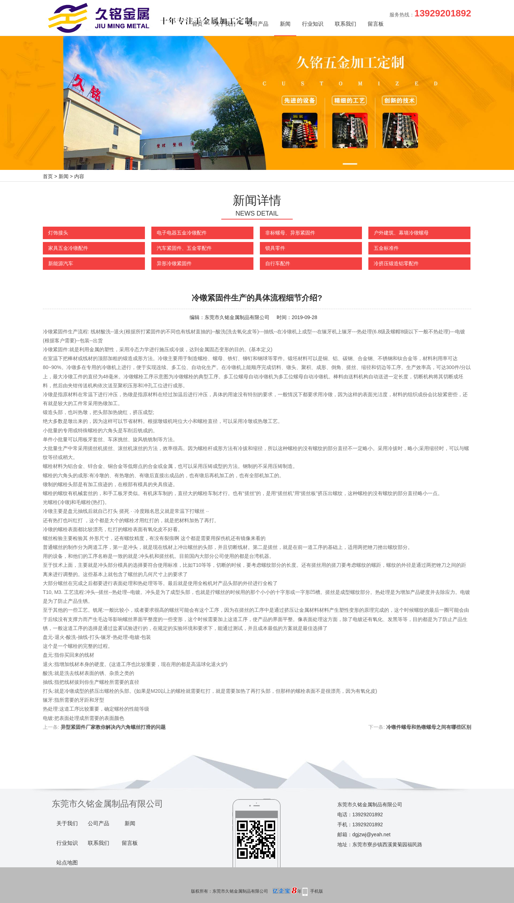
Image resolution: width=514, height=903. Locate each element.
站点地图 (67, 863)
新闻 (285, 24)
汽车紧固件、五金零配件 (184, 248)
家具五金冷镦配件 (68, 248)
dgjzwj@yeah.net (371, 834)
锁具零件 (275, 248)
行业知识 (312, 24)
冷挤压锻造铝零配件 (396, 263)
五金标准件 (386, 248)
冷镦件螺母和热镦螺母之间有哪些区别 (428, 727)
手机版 (316, 891)
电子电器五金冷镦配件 (182, 233)
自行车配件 (277, 263)
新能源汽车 (60, 263)
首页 (197, 24)
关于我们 (225, 24)
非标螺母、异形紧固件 (290, 233)
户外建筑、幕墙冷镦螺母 (401, 233)
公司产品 (257, 24)
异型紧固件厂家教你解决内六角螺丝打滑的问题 (113, 727)
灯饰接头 (58, 233)
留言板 (376, 24)
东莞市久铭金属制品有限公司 (237, 317)
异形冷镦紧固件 (174, 263)
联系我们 (345, 24)
